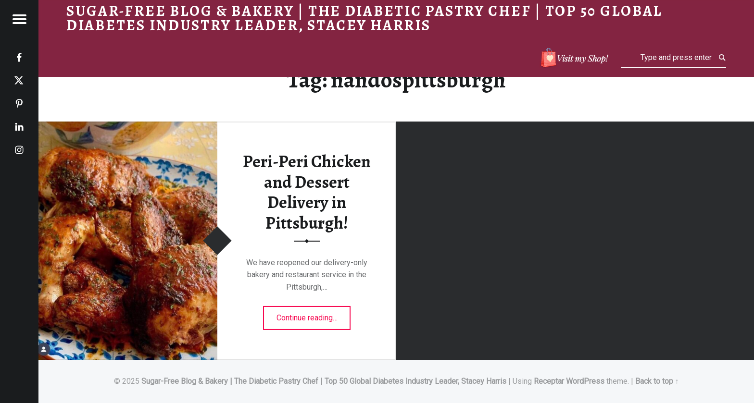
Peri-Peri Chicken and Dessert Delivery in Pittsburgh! (307, 192)
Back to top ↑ (657, 381)
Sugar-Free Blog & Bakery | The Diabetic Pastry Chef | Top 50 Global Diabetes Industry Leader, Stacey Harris (323, 381)
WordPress (585, 381)
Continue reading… (313, 314)
